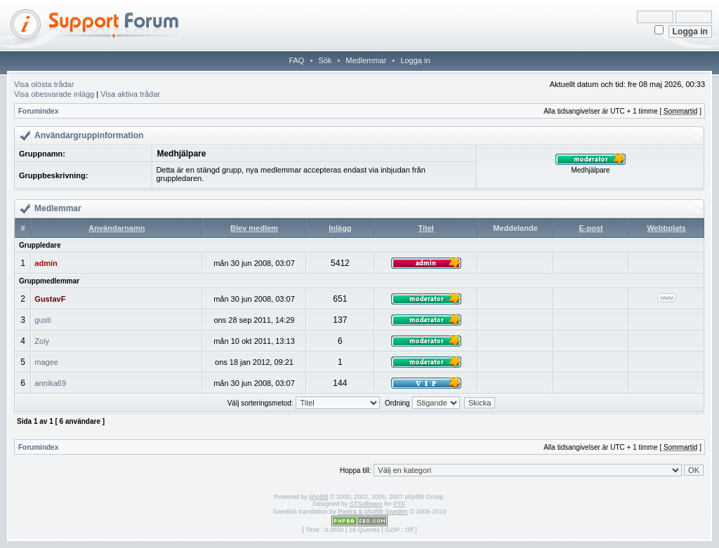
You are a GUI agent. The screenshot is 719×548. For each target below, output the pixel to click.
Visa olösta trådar (44, 84)
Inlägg (340, 228)
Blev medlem (254, 228)
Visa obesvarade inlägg (54, 94)
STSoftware (366, 503)
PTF (398, 503)
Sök (324, 60)
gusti (42, 320)
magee (46, 362)
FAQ (296, 60)
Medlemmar (365, 60)
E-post (590, 228)
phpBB (318, 496)
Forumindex (38, 111)
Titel (425, 228)
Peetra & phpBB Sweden (373, 511)
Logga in (415, 60)
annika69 (50, 383)
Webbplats (666, 228)
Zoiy (41, 341)
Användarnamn (116, 228)
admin (45, 263)
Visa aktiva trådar (130, 94)
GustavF (49, 299)
